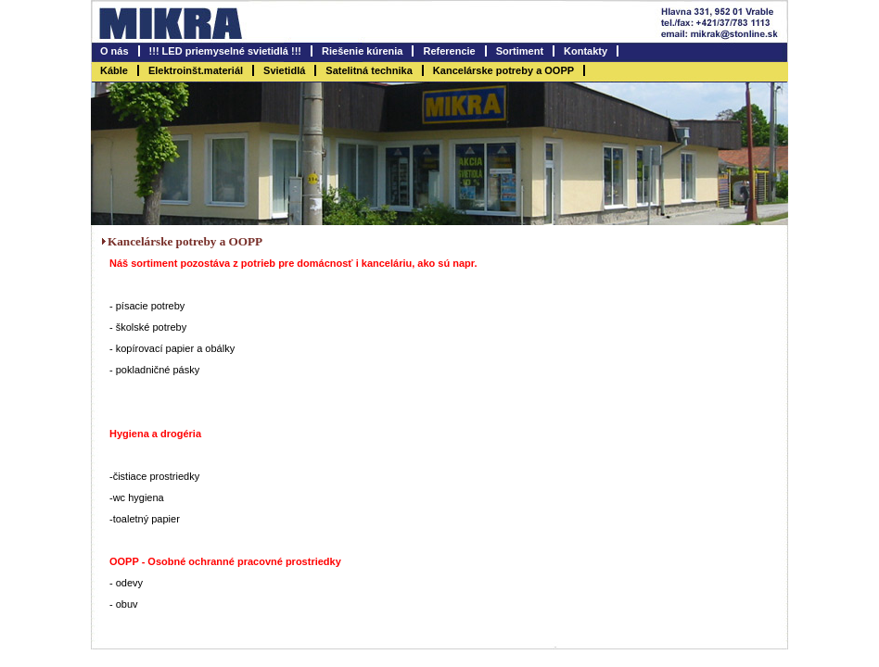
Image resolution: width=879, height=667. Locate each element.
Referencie (449, 51)
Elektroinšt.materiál (195, 70)
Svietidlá (284, 70)
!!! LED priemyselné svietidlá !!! (225, 51)
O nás (114, 51)
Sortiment (519, 51)
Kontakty (585, 51)
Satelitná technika (369, 70)
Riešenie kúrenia (362, 51)
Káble (114, 70)
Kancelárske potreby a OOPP (503, 70)
